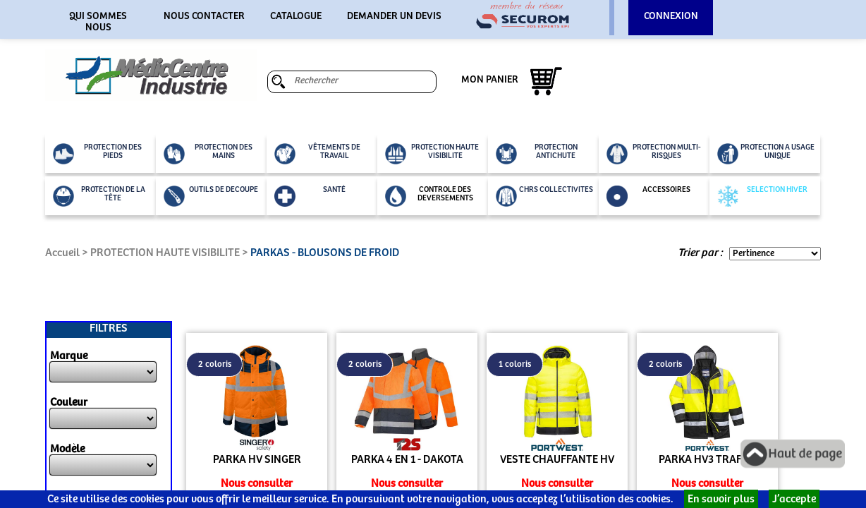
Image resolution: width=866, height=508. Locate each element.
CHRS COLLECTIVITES (544, 196)
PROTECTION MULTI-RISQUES (653, 153)
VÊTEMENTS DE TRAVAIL (317, 153)
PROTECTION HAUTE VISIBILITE (432, 153)
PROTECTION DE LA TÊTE (99, 196)
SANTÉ (310, 196)
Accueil (62, 253)
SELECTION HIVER (762, 196)
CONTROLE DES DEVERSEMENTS (429, 196)
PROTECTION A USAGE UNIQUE (766, 153)
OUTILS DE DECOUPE (211, 196)
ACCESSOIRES (648, 196)
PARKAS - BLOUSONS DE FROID (324, 253)
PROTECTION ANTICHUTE (537, 153)
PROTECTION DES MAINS (208, 153)
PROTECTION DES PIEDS (97, 153)
